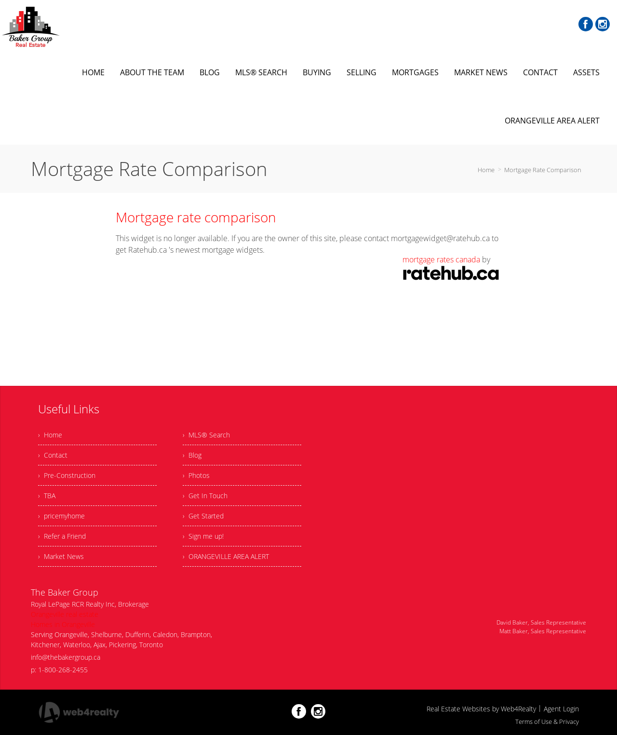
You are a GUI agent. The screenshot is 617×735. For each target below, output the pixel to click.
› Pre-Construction (66, 475)
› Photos (196, 475)
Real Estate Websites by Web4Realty (481, 708)
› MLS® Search (206, 434)
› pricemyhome (61, 515)
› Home (50, 434)
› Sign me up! (203, 536)
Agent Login (561, 708)
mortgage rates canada (441, 259)
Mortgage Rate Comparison (542, 169)
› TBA (46, 495)
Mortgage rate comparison (196, 217)
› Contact (52, 455)
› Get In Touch (205, 495)
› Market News (61, 556)
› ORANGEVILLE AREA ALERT (226, 556)
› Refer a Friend (62, 536)
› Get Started (203, 515)
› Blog (192, 455)
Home (486, 169)
